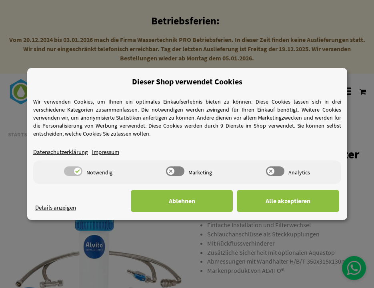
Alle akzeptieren (299, 201)
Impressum (112, 152)
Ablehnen (215, 201)
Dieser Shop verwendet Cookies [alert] (187, 81)
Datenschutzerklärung (63, 152)
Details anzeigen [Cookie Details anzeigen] (57, 207)
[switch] (73, 171)
